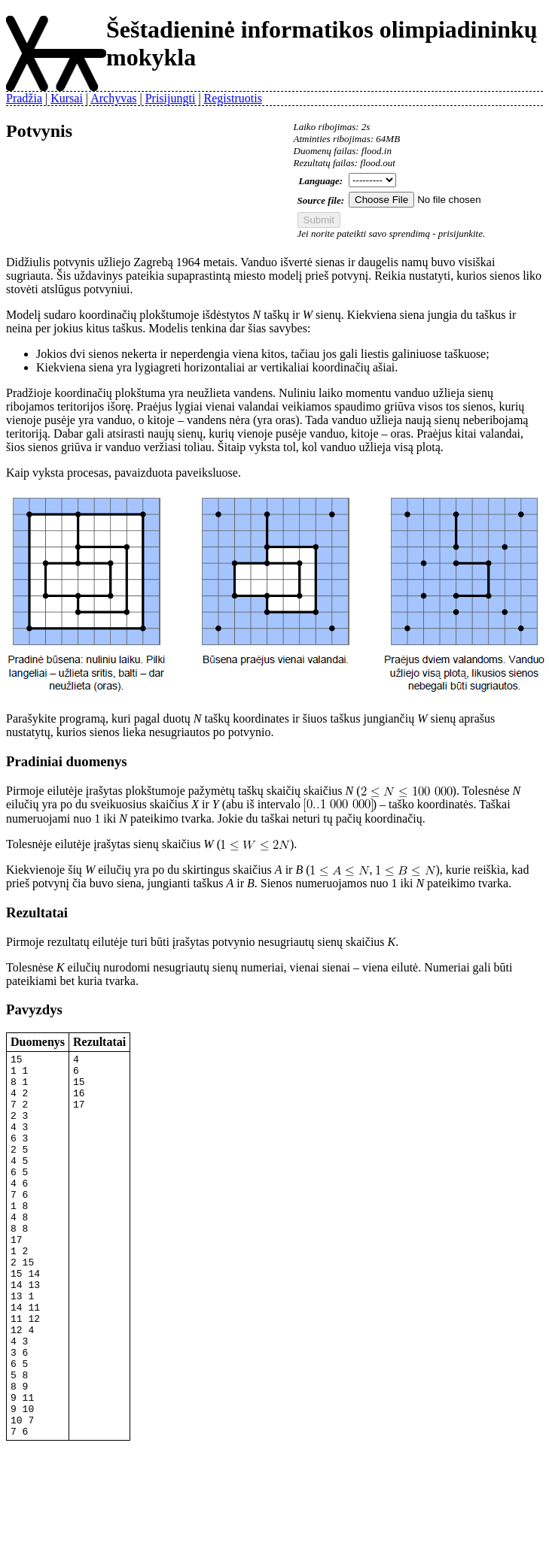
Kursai (66, 98)
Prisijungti (170, 98)
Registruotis (233, 98)
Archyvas (113, 98)
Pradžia (24, 98)
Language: (321, 180)
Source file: (320, 200)
